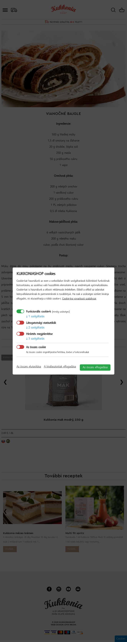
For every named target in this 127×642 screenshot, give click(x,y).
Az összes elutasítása (28, 366)
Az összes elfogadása (95, 367)
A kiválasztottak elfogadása (60, 366)
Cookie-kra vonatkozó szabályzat (79, 298)
